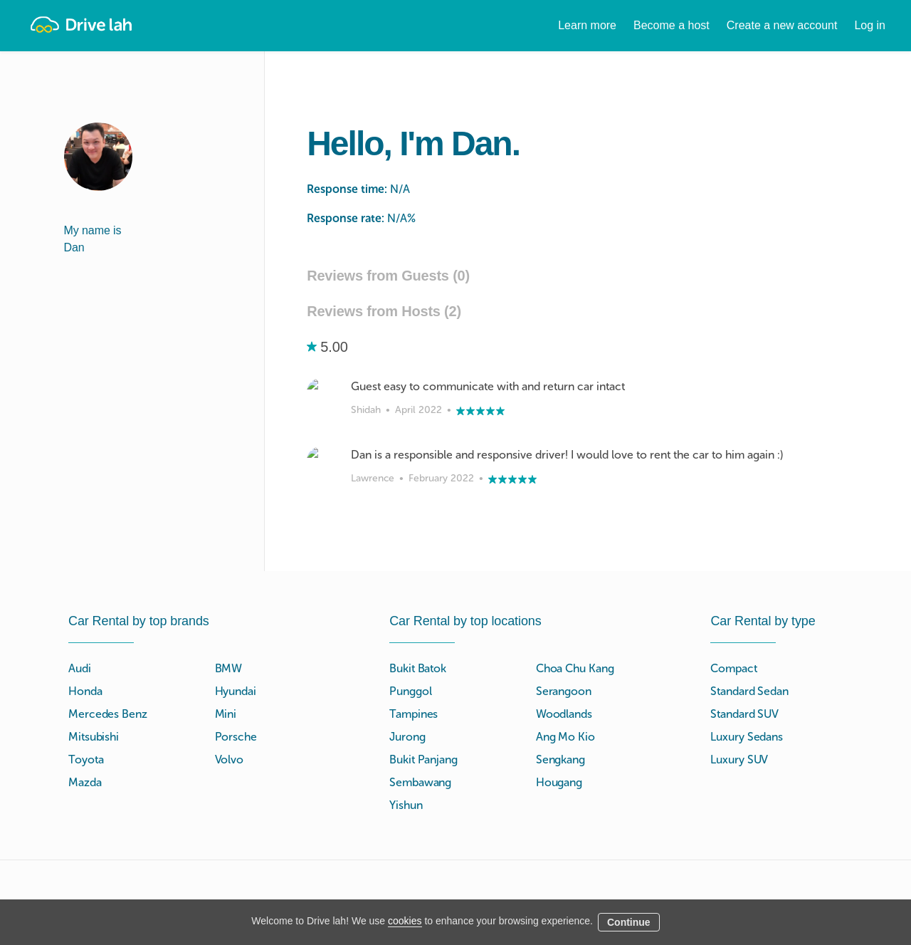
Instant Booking (427, 881)
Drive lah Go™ (425, 864)
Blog (522, 898)
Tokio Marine (666, 813)
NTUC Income (668, 830)
